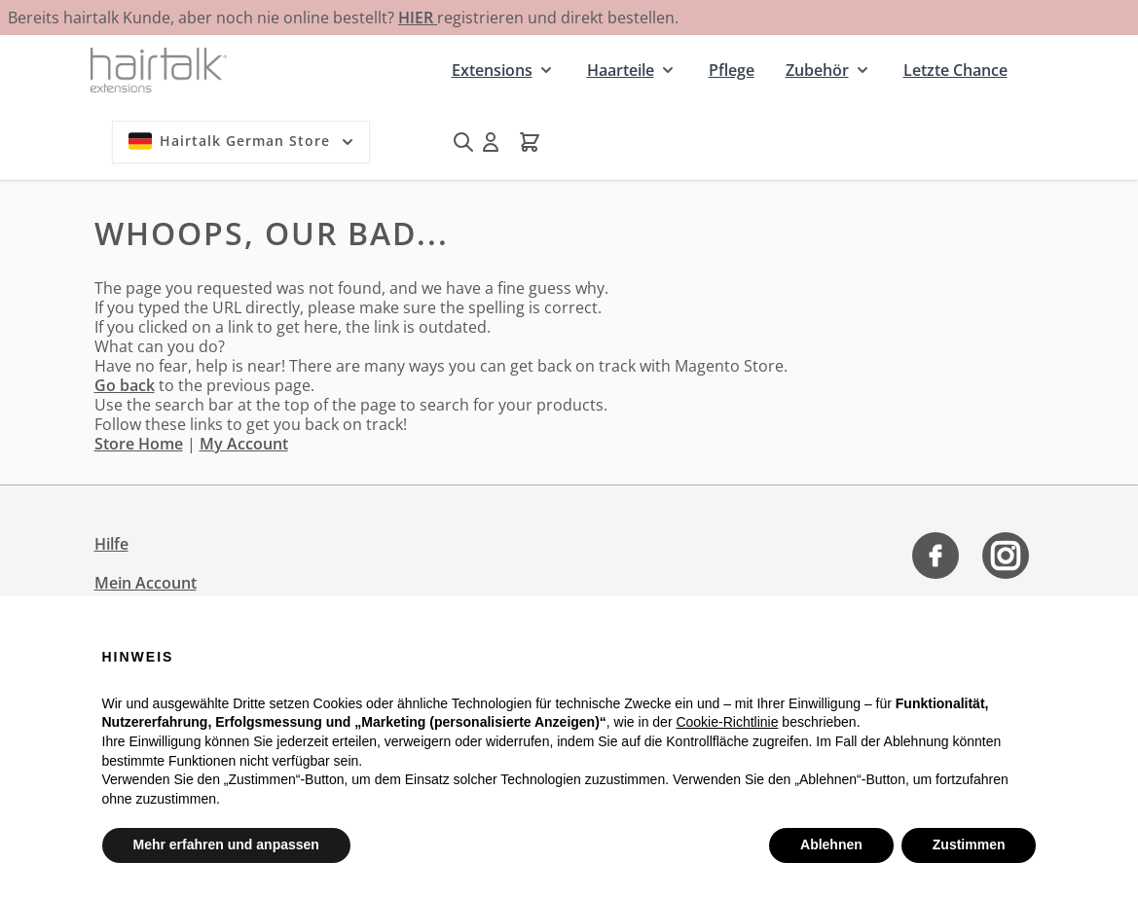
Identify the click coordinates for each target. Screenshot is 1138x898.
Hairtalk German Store (242, 141)
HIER (417, 17)
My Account (244, 443)
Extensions (492, 70)
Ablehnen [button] (831, 844)
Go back (124, 385)
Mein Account (145, 582)
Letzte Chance (955, 70)
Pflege (731, 70)
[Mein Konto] (490, 142)
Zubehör (817, 70)
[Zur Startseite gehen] (159, 69)
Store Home (138, 443)
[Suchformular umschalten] (463, 142)
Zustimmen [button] (969, 844)
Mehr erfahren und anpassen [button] (226, 844)
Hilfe (111, 544)
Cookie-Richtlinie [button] (727, 722)
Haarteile (620, 70)
